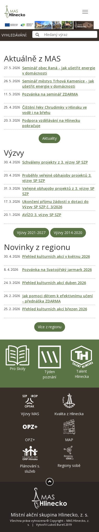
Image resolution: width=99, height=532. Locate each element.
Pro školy (17, 358)
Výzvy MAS (30, 404)
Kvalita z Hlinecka (69, 404)
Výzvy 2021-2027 (31, 232)
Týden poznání (49, 362)
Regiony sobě (69, 456)
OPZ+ (30, 430)
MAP (69, 430)
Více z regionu (49, 326)
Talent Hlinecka (81, 362)
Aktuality (49, 138)
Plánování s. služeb (30, 459)
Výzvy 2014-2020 (68, 232)
